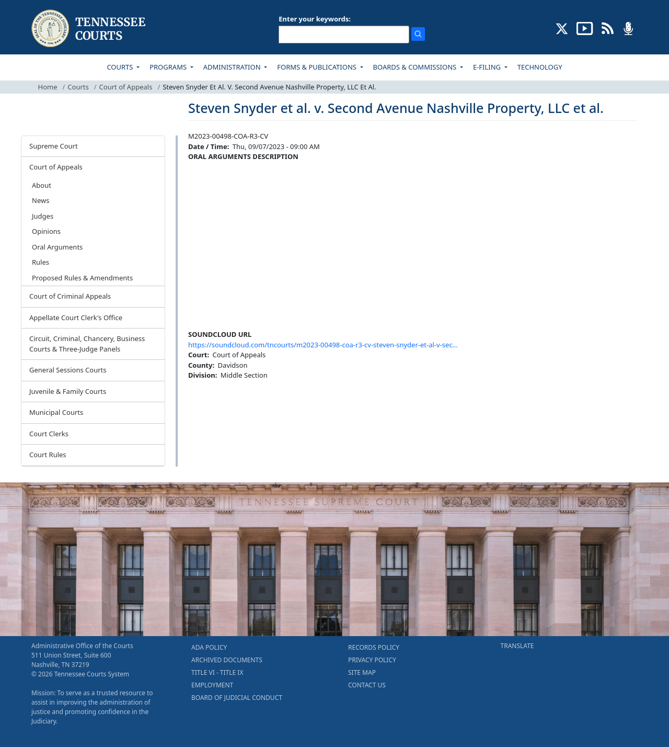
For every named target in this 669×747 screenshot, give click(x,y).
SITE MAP (362, 672)
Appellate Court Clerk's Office (75, 317)
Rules (40, 262)
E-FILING (488, 67)
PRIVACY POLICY (372, 659)
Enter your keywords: (315, 19)
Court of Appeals (126, 87)
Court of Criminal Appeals (70, 296)
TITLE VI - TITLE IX (217, 672)
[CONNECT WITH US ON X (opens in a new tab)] (562, 27)
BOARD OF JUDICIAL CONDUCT (236, 697)
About (41, 185)
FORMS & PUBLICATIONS (317, 67)
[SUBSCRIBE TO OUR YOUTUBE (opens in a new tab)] (584, 27)
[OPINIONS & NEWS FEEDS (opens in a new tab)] (607, 27)
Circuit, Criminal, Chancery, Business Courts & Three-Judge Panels (87, 344)
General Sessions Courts (68, 370)
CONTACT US (367, 685)
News (40, 200)
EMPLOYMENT (212, 685)
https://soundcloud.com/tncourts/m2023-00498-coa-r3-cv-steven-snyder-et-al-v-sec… (323, 344)
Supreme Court (53, 146)
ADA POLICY (209, 647)
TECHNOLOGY (539, 67)
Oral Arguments (57, 247)
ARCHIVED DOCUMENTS (226, 659)
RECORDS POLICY (373, 647)
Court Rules (47, 454)
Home (47, 87)
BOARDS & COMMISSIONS (415, 67)
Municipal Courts (56, 412)
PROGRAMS (168, 67)
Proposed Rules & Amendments (82, 277)
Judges (42, 216)
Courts (77, 87)
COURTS (120, 67)
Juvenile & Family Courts (67, 391)
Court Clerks (48, 433)
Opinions (46, 231)
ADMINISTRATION (232, 67)
